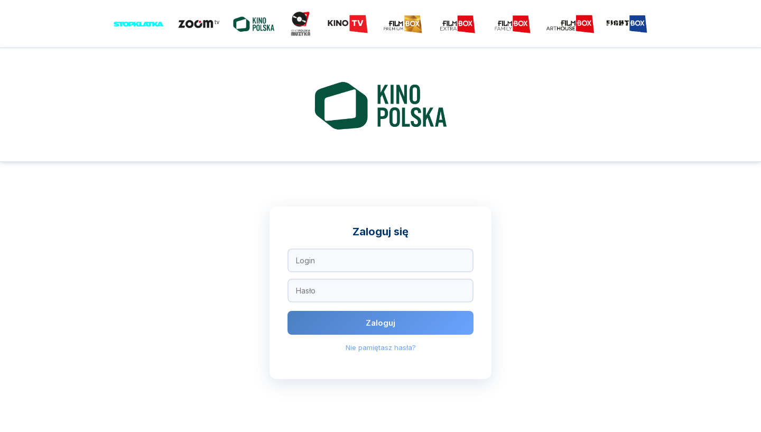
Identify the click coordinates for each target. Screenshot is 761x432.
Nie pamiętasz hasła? (381, 347)
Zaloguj (380, 323)
